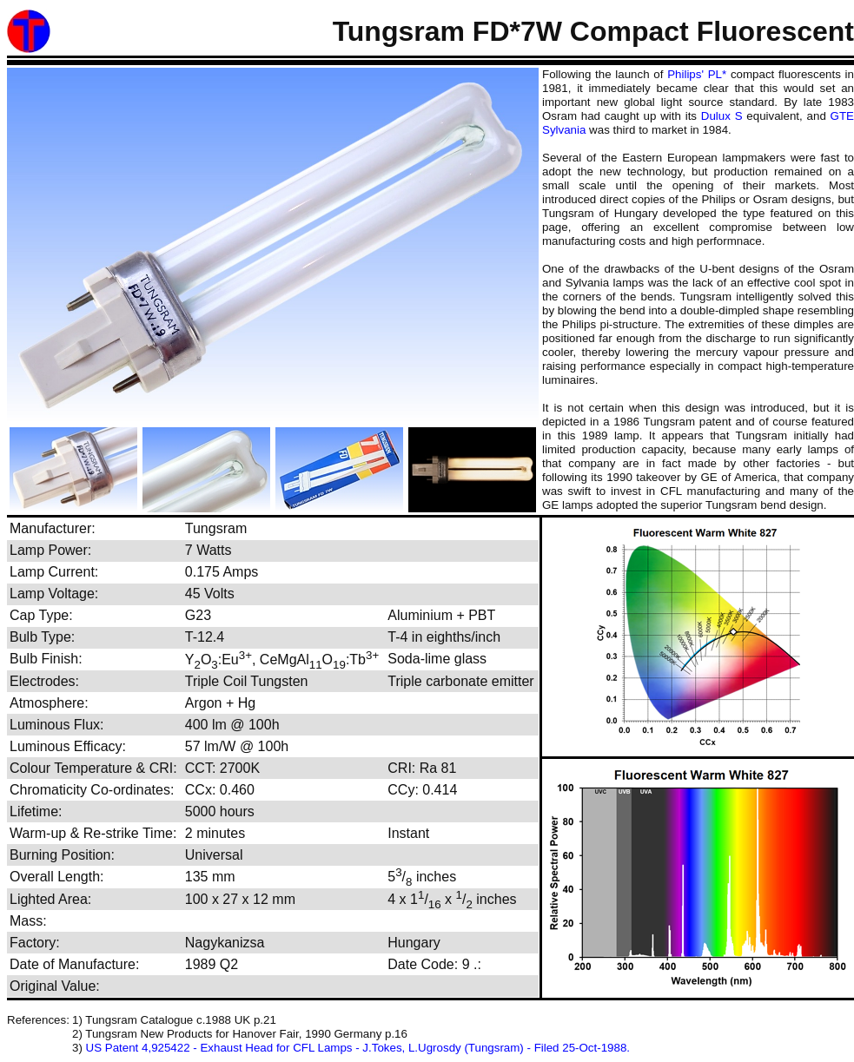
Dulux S (722, 115)
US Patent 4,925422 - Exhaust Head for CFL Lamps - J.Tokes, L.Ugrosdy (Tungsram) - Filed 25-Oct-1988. (358, 1047)
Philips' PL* (696, 74)
